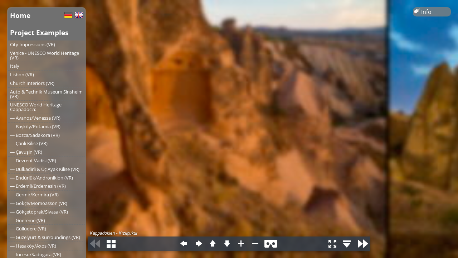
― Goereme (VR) (27, 220)
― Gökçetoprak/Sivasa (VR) (39, 212)
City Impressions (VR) (32, 44)
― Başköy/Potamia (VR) (35, 126)
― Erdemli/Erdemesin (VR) (38, 186)
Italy (14, 66)
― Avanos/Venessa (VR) (35, 118)
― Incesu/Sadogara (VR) (35, 254)
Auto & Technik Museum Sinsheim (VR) (46, 94)
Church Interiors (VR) (32, 83)
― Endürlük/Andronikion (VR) (41, 178)
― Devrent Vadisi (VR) (33, 160)
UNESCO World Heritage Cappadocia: (36, 107)
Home (20, 15)
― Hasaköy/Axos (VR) (33, 246)
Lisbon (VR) (22, 74)
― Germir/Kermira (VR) (34, 194)
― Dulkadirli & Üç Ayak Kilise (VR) (44, 169)
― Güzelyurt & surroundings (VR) (45, 237)
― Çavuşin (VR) (26, 152)
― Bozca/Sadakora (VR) (35, 135)
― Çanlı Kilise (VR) (29, 143)
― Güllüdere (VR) (28, 228)
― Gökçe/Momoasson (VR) (38, 203)
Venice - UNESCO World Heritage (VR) (44, 55)
